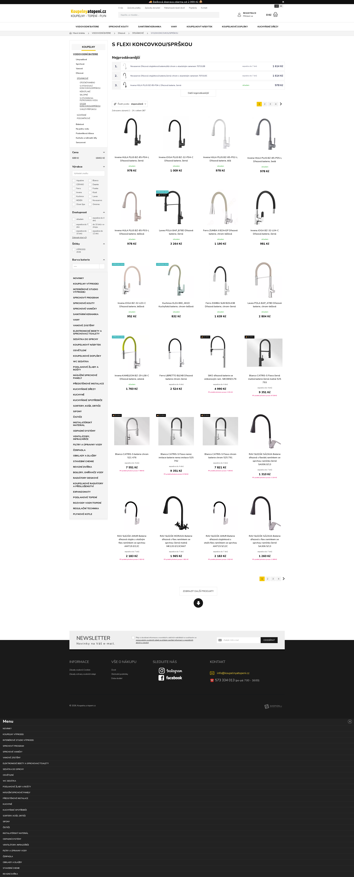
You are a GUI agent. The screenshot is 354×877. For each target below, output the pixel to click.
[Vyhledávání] (168, 15)
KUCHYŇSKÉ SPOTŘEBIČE (87, 400)
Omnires (96, 204)
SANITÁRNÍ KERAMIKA (149, 26)
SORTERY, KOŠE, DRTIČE (87, 406)
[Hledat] (216, 15)
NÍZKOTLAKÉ (85, 91)
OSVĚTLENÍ (79, 350)
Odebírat (269, 640)
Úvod (113, 670)
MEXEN (79, 200)
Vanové (79, 68)
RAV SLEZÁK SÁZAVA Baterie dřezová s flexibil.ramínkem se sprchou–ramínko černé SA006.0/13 (264, 459)
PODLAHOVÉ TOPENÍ (85, 497)
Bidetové (80, 124)
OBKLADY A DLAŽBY (84, 455)
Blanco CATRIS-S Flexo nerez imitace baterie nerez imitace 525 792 (176, 458)
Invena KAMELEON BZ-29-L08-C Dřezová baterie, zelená (132, 377)
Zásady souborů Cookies (79, 670)
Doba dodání (116, 678)
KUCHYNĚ (78, 394)
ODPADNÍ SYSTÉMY (84, 430)
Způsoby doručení (152, 8)
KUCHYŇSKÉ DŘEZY (268, 26)
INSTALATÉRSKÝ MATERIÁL (82, 424)
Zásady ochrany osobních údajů (82, 674)
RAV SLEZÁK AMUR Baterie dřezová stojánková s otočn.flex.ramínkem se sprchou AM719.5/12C (220, 541)
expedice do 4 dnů (98, 219)
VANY (174, 26)
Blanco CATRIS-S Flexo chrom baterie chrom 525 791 (220, 456)
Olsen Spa (80, 204)
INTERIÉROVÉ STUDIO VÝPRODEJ (85, 291)
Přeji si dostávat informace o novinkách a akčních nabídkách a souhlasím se (166, 640)
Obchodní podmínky (119, 674)
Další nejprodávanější (198, 93)
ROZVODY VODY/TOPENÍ (87, 503)
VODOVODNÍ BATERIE (87, 26)
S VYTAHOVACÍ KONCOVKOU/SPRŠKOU (90, 87)
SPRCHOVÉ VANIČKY (85, 308)
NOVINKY (78, 278)
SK (281, 6)
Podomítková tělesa (85, 133)
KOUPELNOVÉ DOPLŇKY (235, 26)
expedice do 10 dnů (81, 232)
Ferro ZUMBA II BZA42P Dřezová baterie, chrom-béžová (220, 232)
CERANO (80, 184)
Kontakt (204, 8)
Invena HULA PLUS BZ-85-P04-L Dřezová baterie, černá (155, 85)
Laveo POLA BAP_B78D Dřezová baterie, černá (176, 232)
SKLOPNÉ (84, 95)
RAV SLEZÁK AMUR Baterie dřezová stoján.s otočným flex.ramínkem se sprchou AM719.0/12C (131, 541)
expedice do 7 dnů (82, 225)
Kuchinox (80, 196)
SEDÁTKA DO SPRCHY (85, 339)
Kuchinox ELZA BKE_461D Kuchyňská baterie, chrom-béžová (176, 305)
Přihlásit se (248, 16)
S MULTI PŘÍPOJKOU (88, 109)
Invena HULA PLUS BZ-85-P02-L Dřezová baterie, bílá (220, 159)
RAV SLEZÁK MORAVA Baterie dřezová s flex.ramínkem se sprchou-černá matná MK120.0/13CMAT (176, 541)
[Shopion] (273, 706)
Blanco (95, 180)
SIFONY (77, 411)
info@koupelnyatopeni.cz (233, 673)
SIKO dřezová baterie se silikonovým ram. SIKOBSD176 (220, 377)
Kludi (95, 192)
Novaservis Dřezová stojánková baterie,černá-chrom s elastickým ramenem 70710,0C (168, 75)
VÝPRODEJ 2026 (80, 250)
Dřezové (79, 73)
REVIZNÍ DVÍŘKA (82, 466)
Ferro (78, 188)
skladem (79, 219)
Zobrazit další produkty (198, 591)
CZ (277, 6)
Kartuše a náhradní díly (86, 138)
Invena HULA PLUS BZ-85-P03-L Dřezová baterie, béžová (132, 232)
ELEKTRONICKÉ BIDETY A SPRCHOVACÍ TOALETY (87, 332)
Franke (95, 188)
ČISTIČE (77, 417)
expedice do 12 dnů (98, 232)
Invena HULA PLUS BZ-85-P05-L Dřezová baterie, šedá (264, 159)
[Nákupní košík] (275, 14)
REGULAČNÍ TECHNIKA (86, 508)
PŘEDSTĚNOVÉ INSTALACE (88, 383)
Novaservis (97, 200)
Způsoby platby (134, 8)
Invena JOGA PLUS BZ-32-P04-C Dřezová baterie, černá (176, 159)
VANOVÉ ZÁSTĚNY (83, 325)
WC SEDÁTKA (81, 361)
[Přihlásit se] (239, 15)
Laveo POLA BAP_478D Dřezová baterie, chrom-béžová (265, 305)
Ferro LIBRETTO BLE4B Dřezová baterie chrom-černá (176, 377)
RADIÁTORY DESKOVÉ (85, 478)
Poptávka (193, 8)
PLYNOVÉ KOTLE (82, 514)
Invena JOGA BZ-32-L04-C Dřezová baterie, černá (265, 232)
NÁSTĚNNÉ (81, 115)
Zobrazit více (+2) (79, 237)
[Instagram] (170, 670)
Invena (79, 192)
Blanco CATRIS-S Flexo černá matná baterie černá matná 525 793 (264, 379)
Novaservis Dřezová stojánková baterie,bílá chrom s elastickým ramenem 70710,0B (167, 66)
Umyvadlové (81, 59)
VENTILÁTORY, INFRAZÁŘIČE (81, 438)
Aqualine (80, 180)
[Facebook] (170, 677)
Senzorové (81, 142)
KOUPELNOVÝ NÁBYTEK (199, 26)
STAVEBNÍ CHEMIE (83, 461)
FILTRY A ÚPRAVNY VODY (87, 444)
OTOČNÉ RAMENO (87, 82)
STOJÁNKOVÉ (82, 78)
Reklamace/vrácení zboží (174, 8)
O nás (120, 8)
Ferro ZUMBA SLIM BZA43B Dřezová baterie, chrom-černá (220, 305)
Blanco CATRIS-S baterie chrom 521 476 (131, 456)
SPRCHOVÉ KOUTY (118, 26)
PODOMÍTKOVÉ (83, 118)
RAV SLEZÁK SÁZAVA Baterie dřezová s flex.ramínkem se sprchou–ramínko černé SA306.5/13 (264, 541)
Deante (96, 184)
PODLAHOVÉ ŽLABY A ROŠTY (85, 368)
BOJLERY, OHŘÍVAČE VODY (88, 472)
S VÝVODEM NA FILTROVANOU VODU (89, 99)
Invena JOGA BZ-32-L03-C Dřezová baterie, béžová (132, 305)
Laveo (95, 196)
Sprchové (80, 64)
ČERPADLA (79, 450)
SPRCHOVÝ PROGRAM (86, 297)
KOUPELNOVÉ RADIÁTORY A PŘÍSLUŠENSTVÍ (88, 485)
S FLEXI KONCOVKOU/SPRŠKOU (90, 105)
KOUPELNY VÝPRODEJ (86, 283)
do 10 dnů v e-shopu (99, 225)
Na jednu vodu (82, 129)
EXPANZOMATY (82, 491)
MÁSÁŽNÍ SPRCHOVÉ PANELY (85, 377)
